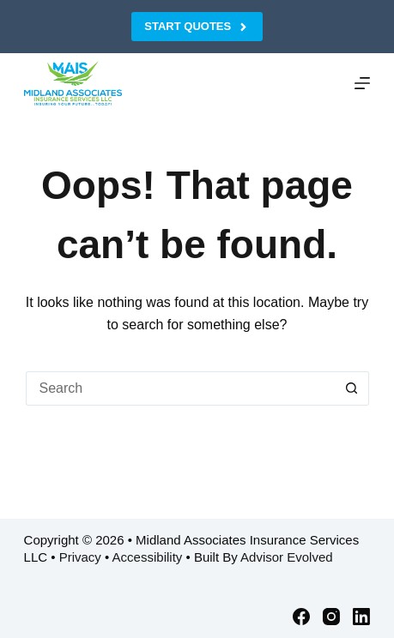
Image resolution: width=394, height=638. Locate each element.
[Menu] (362, 83)
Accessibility (147, 557)
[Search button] (352, 388)
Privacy (80, 557)
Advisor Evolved (286, 557)
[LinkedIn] (361, 616)
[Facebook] (301, 616)
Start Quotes (196, 26)
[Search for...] (180, 388)
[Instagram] (331, 616)
